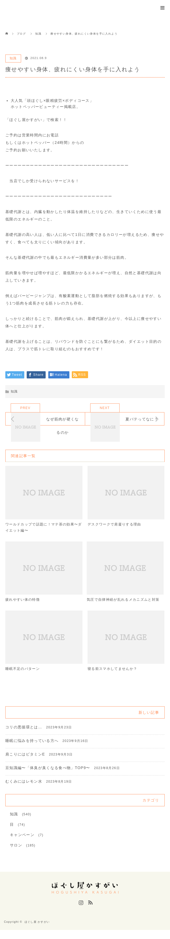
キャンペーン (22, 844)
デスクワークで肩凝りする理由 (116, 524)
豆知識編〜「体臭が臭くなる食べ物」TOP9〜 (47, 777)
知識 (13, 58)
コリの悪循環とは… (23, 736)
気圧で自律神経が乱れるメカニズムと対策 (124, 604)
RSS (90, 911)
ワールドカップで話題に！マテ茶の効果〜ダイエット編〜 (40, 527)
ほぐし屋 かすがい (37, 930)
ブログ (21, 33)
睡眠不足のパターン (23, 677)
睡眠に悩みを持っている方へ (32, 750)
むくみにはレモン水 (23, 790)
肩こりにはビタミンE (25, 763)
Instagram (80, 911)
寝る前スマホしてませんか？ (114, 677)
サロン (16, 854)
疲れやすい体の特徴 (23, 601)
